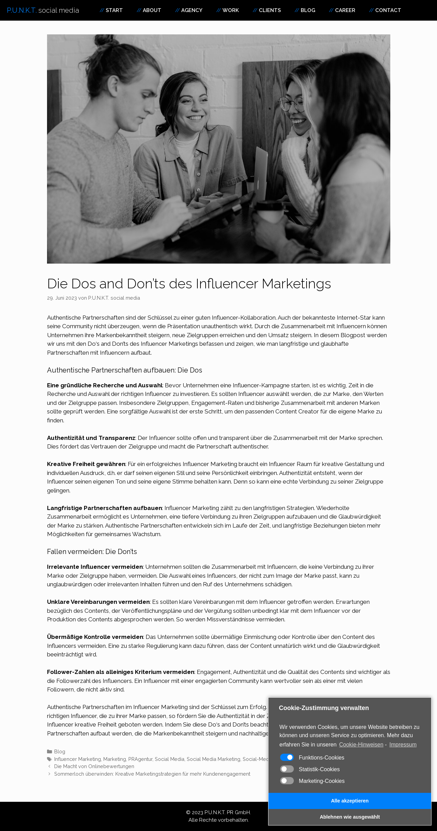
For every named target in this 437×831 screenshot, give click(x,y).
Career (345, 10)
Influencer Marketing (77, 759)
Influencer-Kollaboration (244, 317)
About (152, 10)
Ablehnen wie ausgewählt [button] (350, 817)
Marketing (174, 706)
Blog (308, 10)
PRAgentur (140, 759)
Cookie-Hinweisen (361, 744)
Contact (388, 10)
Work (230, 10)
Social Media (169, 759)
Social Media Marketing (213, 759)
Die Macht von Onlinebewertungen (94, 766)
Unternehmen (65, 335)
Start (114, 10)
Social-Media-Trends (267, 759)
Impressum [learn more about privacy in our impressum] (402, 744)
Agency (192, 10)
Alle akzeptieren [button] (350, 801)
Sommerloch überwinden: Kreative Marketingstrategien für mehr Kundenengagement (152, 774)
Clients (270, 10)
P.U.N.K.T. (43, 10)
